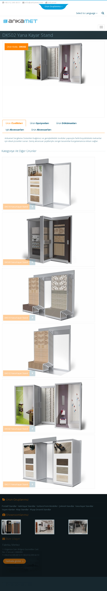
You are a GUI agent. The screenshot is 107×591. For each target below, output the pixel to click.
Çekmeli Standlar (66, 507)
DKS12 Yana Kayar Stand (13, 372)
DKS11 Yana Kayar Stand (13, 483)
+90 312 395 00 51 (11, 1)
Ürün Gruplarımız (53, 5)
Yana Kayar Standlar (84, 507)
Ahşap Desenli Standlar (40, 510)
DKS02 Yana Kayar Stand (13, 428)
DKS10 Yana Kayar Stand (13, 205)
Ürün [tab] (14, 122)
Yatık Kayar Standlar (26, 507)
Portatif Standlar (9, 507)
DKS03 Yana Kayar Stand (13, 261)
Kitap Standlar (22, 510)
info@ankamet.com (32, 1)
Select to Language (86, 12)
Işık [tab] (15, 128)
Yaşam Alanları (8, 510)
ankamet (51, 1)
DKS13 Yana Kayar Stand (13, 317)
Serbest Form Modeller (47, 507)
